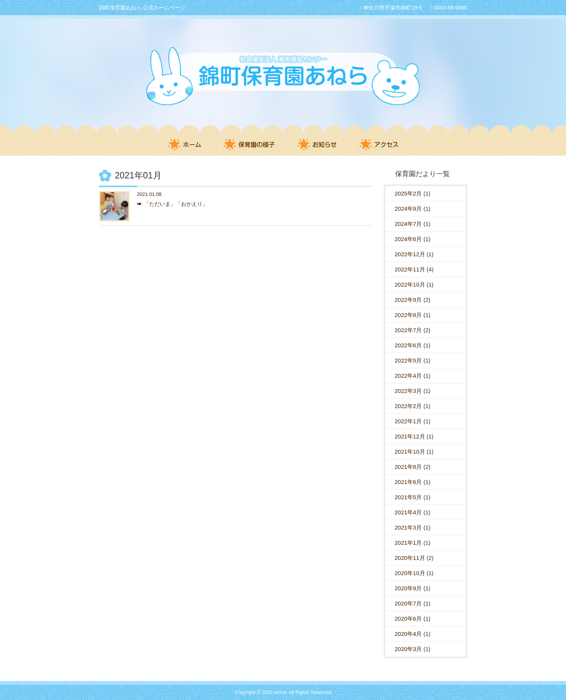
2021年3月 (408, 527)
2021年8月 (408, 467)
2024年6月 (408, 239)
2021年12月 (410, 436)
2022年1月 (408, 421)
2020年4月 (408, 634)
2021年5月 (408, 497)
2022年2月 (408, 406)
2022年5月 (408, 360)
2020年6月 (408, 618)
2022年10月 (410, 284)
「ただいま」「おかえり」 (176, 204)
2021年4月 (408, 512)
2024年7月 (408, 224)
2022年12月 (410, 254)
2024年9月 (408, 208)
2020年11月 (410, 558)
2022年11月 (410, 269)
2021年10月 (410, 451)
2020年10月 (410, 573)
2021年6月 (408, 482)
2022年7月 (408, 330)
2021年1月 (408, 542)
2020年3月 (408, 649)
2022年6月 (408, 345)
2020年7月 (408, 603)
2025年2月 (408, 193)
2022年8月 (408, 315)
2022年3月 (408, 391)
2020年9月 (408, 588)
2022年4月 (408, 375)
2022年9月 (408, 299)
